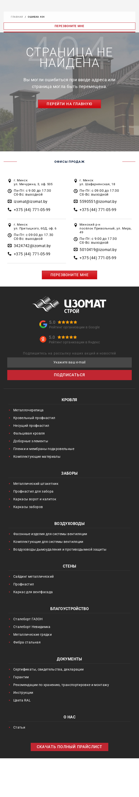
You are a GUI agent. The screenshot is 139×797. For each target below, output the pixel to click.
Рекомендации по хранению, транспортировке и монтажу (61, 685)
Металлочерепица (28, 410)
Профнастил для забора (33, 491)
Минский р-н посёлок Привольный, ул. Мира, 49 (106, 228)
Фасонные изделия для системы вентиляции (50, 534)
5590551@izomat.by (98, 201)
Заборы (69, 474)
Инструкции (23, 692)
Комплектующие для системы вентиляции (48, 542)
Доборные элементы (30, 441)
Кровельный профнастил (34, 418)
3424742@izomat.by (32, 246)
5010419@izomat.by (98, 249)
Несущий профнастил (31, 426)
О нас (69, 717)
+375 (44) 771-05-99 (32, 209)
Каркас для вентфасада (33, 592)
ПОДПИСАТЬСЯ (69, 375)
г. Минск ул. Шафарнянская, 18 (97, 182)
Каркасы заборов (28, 507)
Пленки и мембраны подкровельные (43, 449)
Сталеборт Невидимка (32, 627)
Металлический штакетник (36, 484)
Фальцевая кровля (29, 433)
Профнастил (23, 584)
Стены (69, 566)
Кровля (69, 400)
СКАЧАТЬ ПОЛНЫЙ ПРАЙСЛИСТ (69, 747)
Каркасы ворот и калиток (34, 499)
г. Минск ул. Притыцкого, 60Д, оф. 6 (35, 226)
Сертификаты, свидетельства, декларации (48, 669)
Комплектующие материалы (36, 456)
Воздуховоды (69, 524)
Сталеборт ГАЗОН (28, 619)
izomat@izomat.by (30, 201)
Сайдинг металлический (33, 576)
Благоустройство (69, 609)
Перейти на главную (69, 104)
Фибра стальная (27, 642)
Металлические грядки (32, 634)
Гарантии (21, 677)
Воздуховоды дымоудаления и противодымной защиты (59, 549)
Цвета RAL (22, 700)
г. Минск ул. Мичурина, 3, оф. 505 (33, 182)
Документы (69, 659)
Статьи (19, 727)
